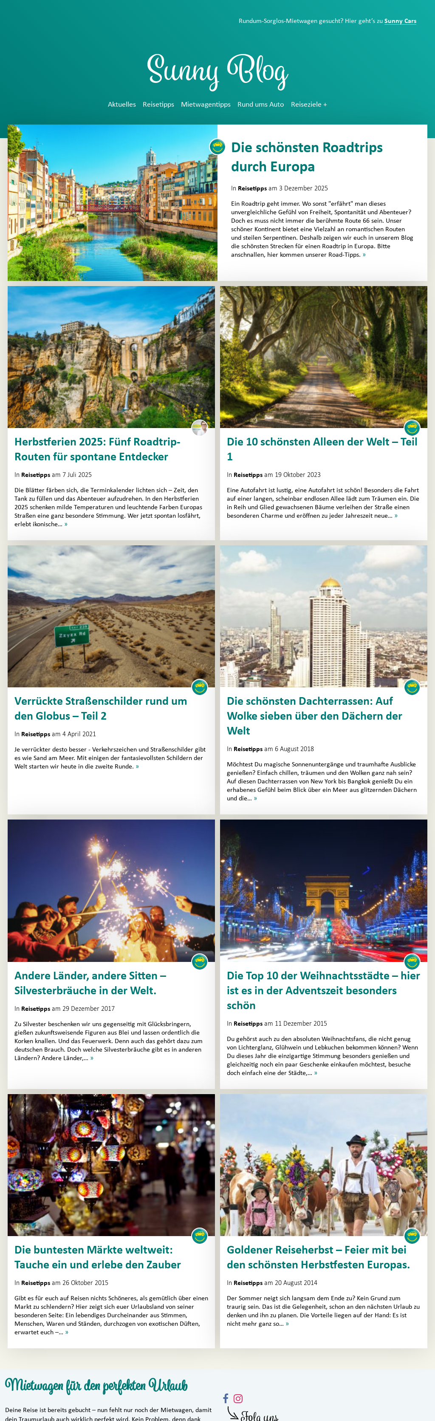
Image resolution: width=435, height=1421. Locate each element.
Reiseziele (306, 104)
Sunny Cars (400, 20)
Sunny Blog (217, 74)
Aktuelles (122, 104)
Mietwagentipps (206, 104)
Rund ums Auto (260, 104)
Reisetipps (158, 104)
